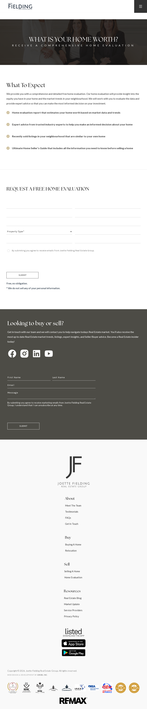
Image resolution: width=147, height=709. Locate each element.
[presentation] (30, 262)
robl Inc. (42, 675)
